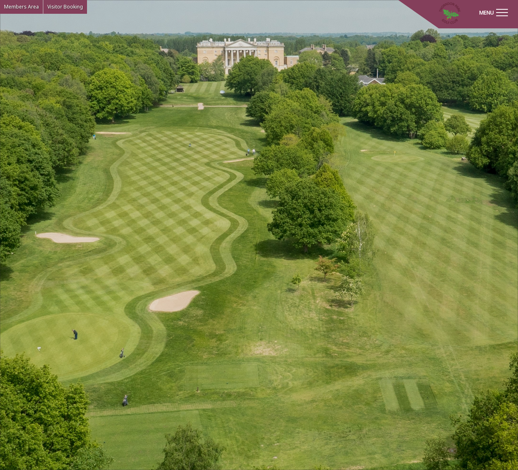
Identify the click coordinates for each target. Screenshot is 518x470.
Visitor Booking (65, 6)
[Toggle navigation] (493, 12)
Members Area (21, 6)
